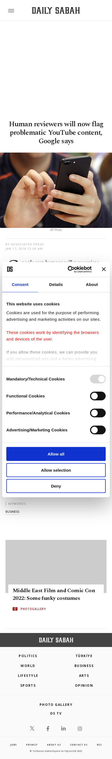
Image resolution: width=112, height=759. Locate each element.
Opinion (84, 685)
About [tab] (92, 284)
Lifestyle (28, 675)
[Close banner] (104, 269)
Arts (84, 675)
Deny (56, 486)
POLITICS (28, 656)
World (28, 665)
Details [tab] (56, 284)
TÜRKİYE (84, 656)
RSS (99, 744)
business (12, 511)
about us (54, 744)
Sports (28, 685)
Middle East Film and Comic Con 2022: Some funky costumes (54, 594)
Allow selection (56, 470)
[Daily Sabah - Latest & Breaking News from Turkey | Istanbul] (56, 10)
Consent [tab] (20, 284)
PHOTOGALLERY (33, 609)
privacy (32, 744)
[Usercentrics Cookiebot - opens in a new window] (69, 269)
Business (84, 665)
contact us (78, 744)
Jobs (13, 744)
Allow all (56, 454)
